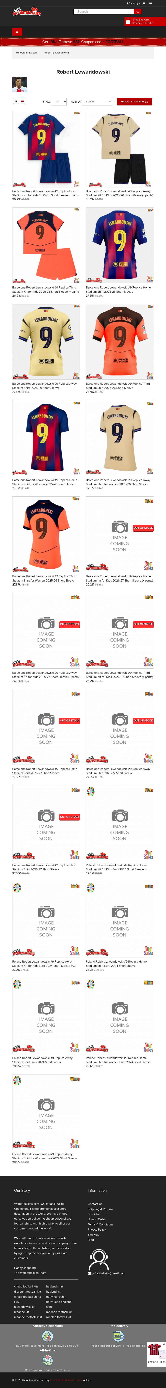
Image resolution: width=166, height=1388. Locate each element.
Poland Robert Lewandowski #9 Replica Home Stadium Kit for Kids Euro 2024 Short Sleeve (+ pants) (116, 869)
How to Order (97, 1219)
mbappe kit (21, 1312)
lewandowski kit (24, 1307)
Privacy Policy (97, 1230)
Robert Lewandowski (56, 52)
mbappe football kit (59, 1312)
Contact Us (95, 1204)
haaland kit (53, 1292)
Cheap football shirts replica (66, 1380)
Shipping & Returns (100, 1209)
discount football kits (28, 1292)
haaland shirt (54, 1286)
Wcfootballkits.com (26, 52)
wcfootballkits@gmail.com (108, 1273)
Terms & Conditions (100, 1224)
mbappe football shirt (28, 1317)
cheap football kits (26, 1286)
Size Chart (94, 1214)
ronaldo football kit (58, 1317)
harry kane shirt (56, 1297)
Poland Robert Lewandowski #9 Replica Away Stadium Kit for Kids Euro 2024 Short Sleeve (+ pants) (42, 966)
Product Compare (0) (134, 101)
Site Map (93, 1235)
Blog (91, 1240)
